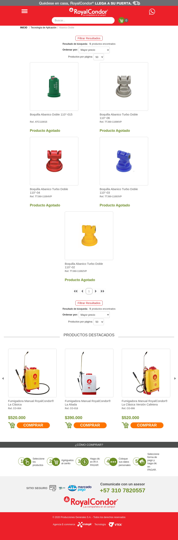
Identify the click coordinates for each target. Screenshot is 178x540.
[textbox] (83, 20)
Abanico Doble (66, 27)
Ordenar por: (70, 49)
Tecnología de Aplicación (43, 27)
